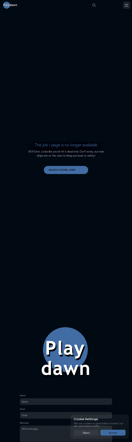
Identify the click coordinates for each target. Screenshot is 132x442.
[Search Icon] (94, 5)
